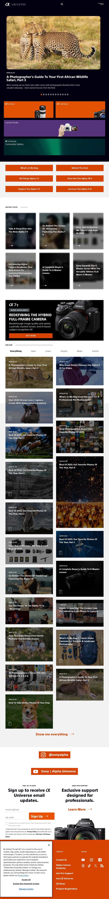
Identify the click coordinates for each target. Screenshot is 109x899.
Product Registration (66, 888)
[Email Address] (15, 809)
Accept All (26, 879)
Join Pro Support (64, 873)
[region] (26, 869)
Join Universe (64, 878)
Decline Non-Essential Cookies (26, 883)
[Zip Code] (15, 817)
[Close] (49, 845)
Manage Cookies (26, 889)
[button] (101, 4)
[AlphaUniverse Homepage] (15, 4)
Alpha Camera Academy (63, 866)
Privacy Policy (32, 831)
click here (39, 834)
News (60, 883)
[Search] (62, 4)
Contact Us (61, 859)
